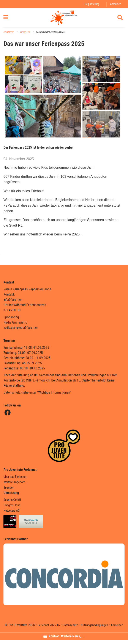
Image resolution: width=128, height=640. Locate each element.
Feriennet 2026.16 (49, 625)
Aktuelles (25, 32)
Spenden (8, 487)
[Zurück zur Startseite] (64, 17)
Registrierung (92, 4)
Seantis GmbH (12, 500)
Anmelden (115, 4)
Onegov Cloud (12, 505)
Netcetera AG (11, 510)
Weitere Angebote (14, 482)
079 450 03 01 (12, 310)
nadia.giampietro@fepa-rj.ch (20, 328)
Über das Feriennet (14, 477)
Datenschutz (70, 625)
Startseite (8, 32)
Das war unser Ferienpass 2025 (50, 32)
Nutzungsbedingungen (94, 625)
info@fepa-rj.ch (12, 300)
